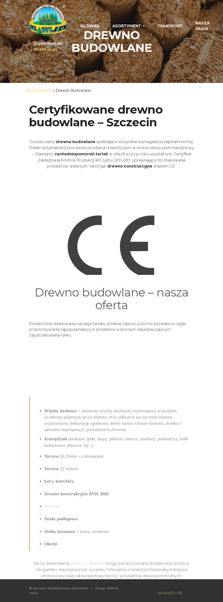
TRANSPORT (170, 26)
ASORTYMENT (126, 26)
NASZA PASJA (202, 26)
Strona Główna (38, 90)
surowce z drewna (87, 567)
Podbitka (52, 549)
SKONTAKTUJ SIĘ (170, 593)
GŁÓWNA (89, 26)
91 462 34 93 (45, 49)
